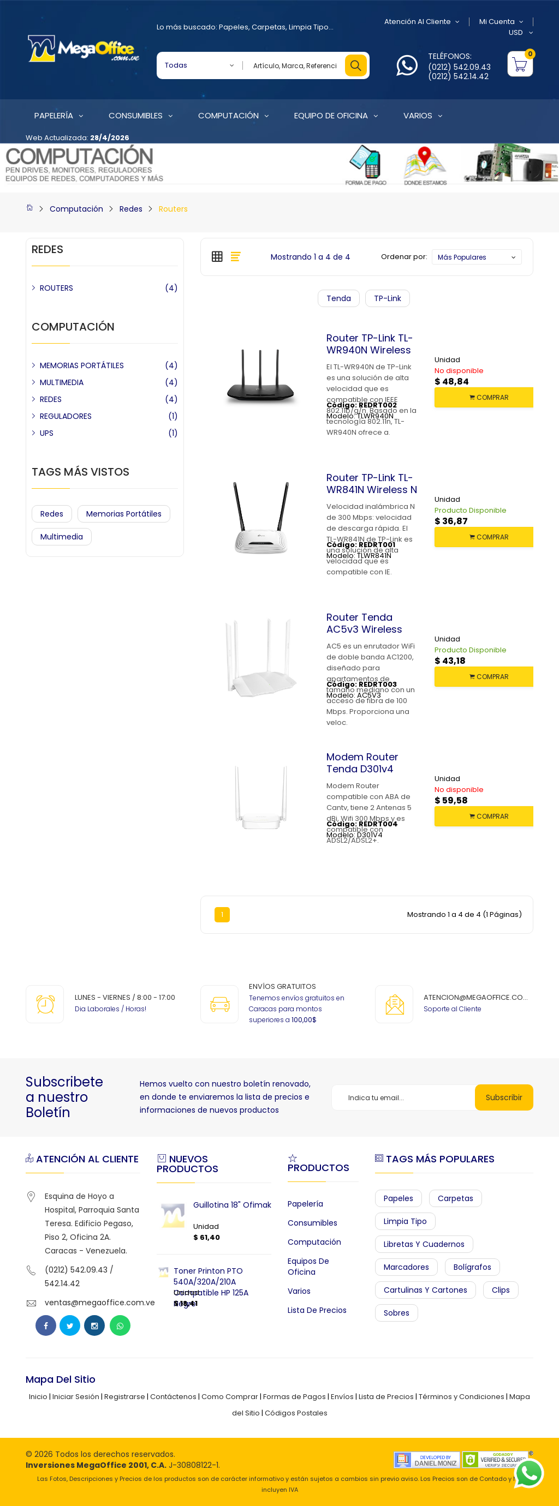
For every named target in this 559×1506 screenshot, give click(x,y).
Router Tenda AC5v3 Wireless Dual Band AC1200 (369, 628)
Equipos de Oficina (308, 1266)
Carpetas (269, 27)
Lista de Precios (317, 1310)
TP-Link (387, 298)
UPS (46, 433)
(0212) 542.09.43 (459, 67)
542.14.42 (62, 1283)
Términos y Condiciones (461, 1396)
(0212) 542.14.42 (458, 76)
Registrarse (124, 1396)
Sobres (396, 1312)
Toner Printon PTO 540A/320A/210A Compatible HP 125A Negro (211, 1287)
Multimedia (61, 536)
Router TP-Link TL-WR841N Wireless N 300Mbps (371, 489)
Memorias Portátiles (124, 513)
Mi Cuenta (501, 21)
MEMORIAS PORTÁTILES (82, 365)
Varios (299, 1291)
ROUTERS (56, 288)
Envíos (342, 1396)
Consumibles (312, 1222)
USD (521, 32)
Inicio (38, 1396)
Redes (131, 208)
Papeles (233, 27)
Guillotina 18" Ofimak (232, 1204)
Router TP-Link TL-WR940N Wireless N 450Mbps (369, 349)
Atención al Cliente (422, 21)
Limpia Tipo (309, 27)
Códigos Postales (296, 1413)
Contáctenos (173, 1396)
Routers (173, 208)
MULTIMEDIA (62, 382)
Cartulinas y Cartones (425, 1290)
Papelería (305, 1203)
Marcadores (406, 1267)
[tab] (217, 256)
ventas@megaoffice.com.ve (100, 1302)
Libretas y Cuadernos (424, 1244)
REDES (51, 399)
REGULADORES (66, 416)
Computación (76, 208)
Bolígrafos (472, 1267)
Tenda (338, 298)
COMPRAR (489, 397)
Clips (501, 1290)
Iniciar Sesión (75, 1396)
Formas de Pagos (294, 1396)
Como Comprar (229, 1396)
